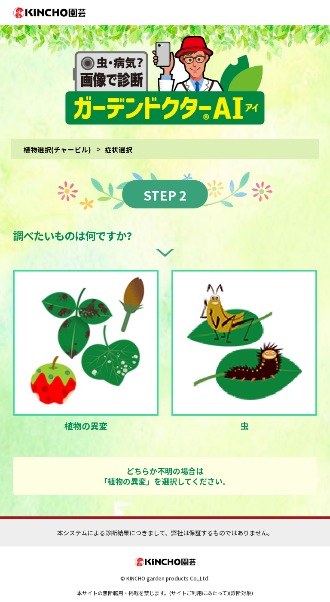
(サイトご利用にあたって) (199, 583)
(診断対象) (241, 583)
